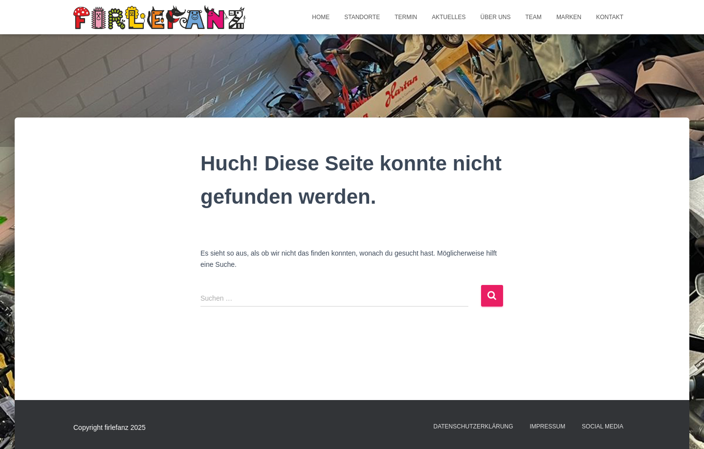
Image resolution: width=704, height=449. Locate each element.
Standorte (362, 17)
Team (534, 17)
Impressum (548, 426)
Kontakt (609, 17)
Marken (568, 17)
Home (321, 17)
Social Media (602, 426)
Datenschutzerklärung (473, 426)
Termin (406, 17)
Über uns (496, 17)
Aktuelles (448, 17)
